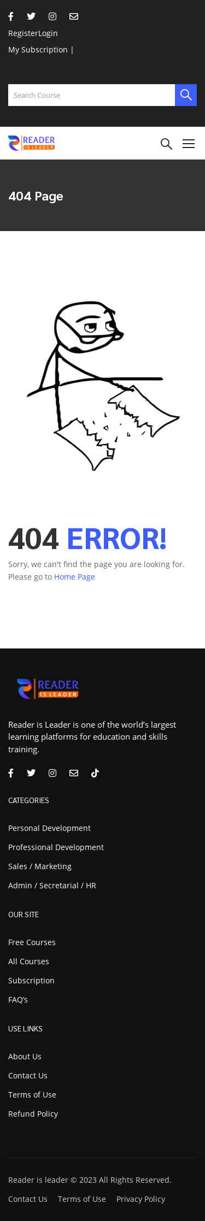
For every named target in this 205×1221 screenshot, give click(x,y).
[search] (186, 95)
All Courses (28, 961)
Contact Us (28, 1075)
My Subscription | (41, 49)
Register (23, 33)
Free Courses (32, 942)
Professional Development (56, 847)
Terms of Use (32, 1094)
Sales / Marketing (40, 866)
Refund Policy (33, 1113)
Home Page (74, 576)
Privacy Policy (140, 1199)
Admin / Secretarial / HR (52, 885)
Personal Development (49, 828)
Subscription (31, 980)
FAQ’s (18, 999)
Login (48, 33)
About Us (25, 1056)
